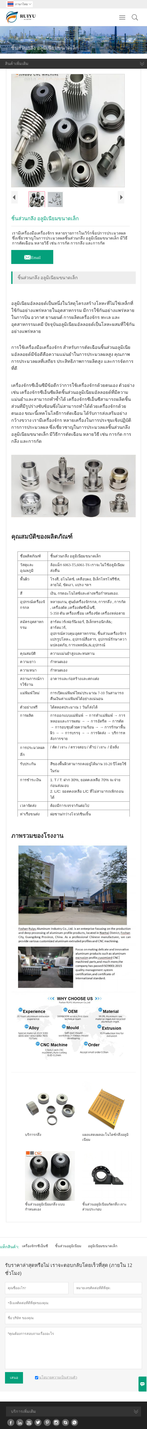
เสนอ (14, 1378)
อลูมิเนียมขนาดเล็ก (102, 1246)
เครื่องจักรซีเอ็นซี (35, 1246)
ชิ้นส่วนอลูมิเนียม (68, 1246)
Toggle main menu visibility (122, 14)
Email (32, 256)
